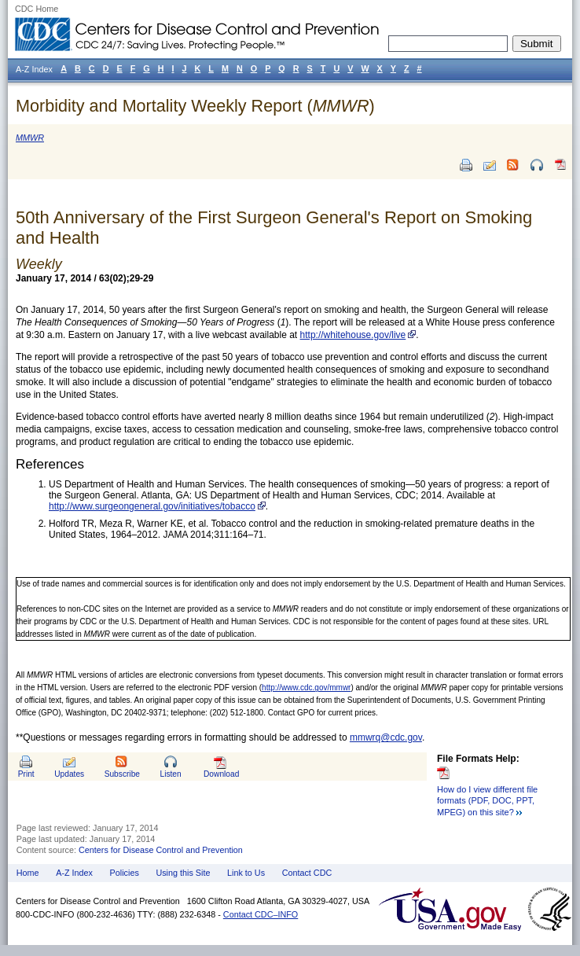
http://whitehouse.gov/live (353, 334)
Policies (124, 872)
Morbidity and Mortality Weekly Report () (195, 106)
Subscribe (122, 774)
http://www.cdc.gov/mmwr (306, 687)
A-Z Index (74, 872)
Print (26, 774)
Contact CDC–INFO (260, 914)
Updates (69, 774)
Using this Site (183, 872)
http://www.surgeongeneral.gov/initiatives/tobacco (152, 506)
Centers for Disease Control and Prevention (161, 850)
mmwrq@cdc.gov (386, 737)
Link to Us (246, 872)
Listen (170, 774)
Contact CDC (307, 872)
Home (28, 872)
